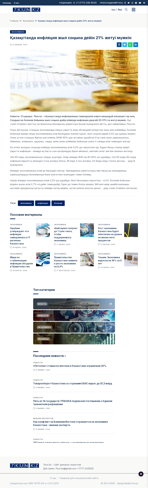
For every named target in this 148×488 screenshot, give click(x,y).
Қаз (113, 9)
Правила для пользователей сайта (79, 478)
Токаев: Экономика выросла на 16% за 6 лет (110, 260)
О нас (16, 3)
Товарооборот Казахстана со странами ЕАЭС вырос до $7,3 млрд (72, 383)
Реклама (7, 3)
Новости (38, 362)
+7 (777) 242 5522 (85, 3)
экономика (26, 203)
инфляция (43, 203)
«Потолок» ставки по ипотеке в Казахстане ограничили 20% (69, 366)
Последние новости (48, 356)
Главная (14, 20)
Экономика (28, 20)
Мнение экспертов (43, 418)
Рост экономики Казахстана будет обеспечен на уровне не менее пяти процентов (110, 234)
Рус (120, 9)
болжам (58, 203)
